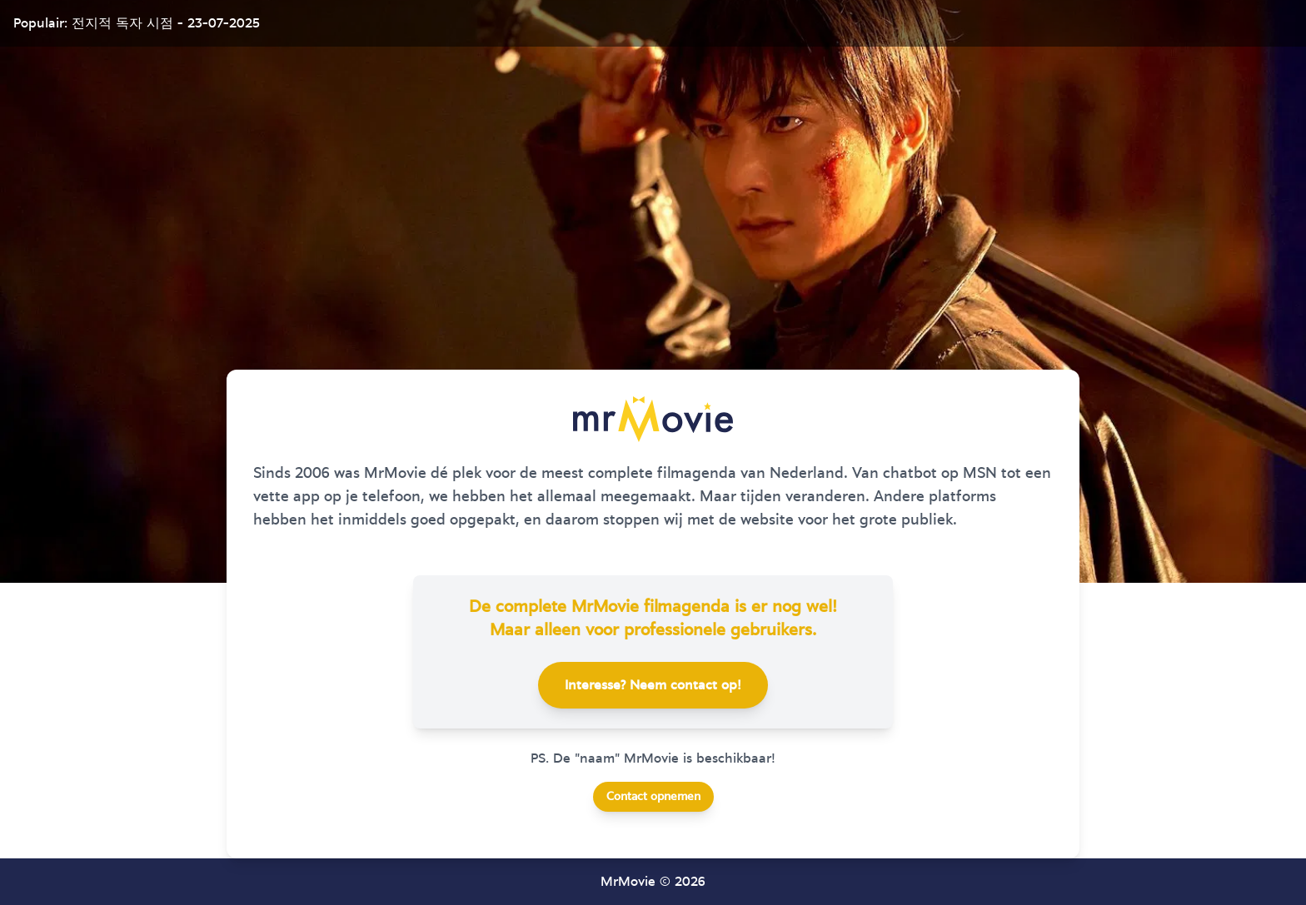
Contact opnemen (653, 797)
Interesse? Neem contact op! (653, 685)
